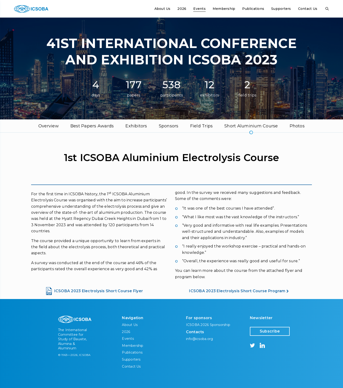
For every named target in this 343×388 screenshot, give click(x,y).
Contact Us (307, 9)
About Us (162, 9)
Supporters (281, 9)
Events (199, 9)
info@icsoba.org (199, 339)
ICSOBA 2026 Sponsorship (208, 325)
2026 (181, 9)
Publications (253, 9)
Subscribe (270, 331)
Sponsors (169, 126)
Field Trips (201, 126)
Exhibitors (136, 126)
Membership (224, 9)
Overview (48, 126)
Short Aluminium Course (251, 126)
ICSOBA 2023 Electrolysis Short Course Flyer (98, 291)
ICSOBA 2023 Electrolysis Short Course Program (237, 291)
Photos (297, 126)
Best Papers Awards (92, 126)
